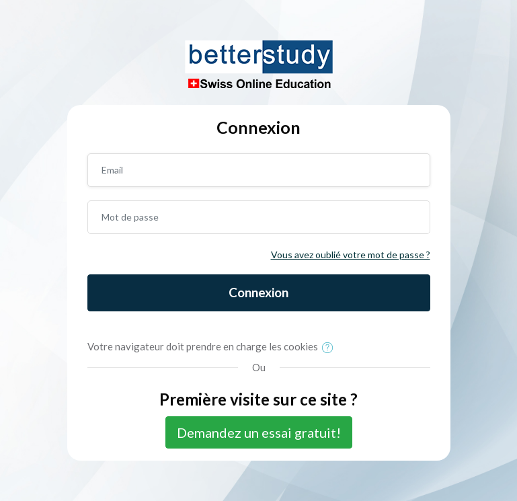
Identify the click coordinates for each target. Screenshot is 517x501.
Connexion (258, 292)
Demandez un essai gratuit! (259, 432)
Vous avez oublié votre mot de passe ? (350, 254)
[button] (330, 347)
